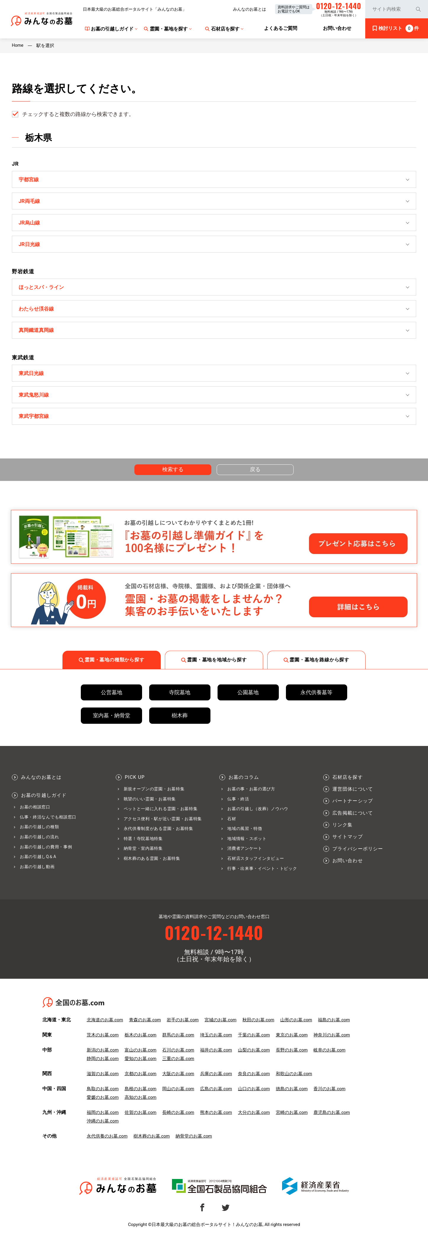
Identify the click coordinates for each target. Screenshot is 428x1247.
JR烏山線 (30, 224)
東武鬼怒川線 (35, 399)
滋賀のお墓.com (103, 1080)
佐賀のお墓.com (141, 1118)
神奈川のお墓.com (333, 1041)
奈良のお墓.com (255, 1080)
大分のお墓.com (255, 1118)
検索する (173, 474)
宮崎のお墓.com (293, 1118)
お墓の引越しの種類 (39, 832)
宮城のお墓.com (221, 1026)
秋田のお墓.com (259, 1026)
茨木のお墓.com (103, 1041)
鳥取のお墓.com (103, 1095)
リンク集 (342, 830)
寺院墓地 (179, 698)
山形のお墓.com (297, 1026)
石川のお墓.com (179, 1056)
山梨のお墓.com (255, 1056)
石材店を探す (347, 782)
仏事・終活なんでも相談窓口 (48, 822)
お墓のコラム (244, 782)
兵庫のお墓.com (217, 1080)
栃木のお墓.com (141, 1041)
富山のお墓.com (141, 1056)
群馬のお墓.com (179, 1041)
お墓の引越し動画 (37, 872)
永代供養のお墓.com (107, 1142)
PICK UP (135, 782)
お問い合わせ (347, 866)
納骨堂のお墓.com (194, 1142)
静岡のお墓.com (103, 1064)
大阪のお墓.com (179, 1080)
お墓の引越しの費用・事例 (46, 852)
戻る (255, 474)
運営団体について (352, 794)
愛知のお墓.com (141, 1064)
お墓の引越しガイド (44, 801)
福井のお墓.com (217, 1056)
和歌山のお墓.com (295, 1080)
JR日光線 (30, 246)
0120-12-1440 (213, 938)
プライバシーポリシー (357, 854)
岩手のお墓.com (183, 1026)
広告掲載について (352, 818)
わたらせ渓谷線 (37, 311)
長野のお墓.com (293, 1056)
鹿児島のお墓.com (333, 1118)
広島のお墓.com (217, 1095)
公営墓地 (111, 698)
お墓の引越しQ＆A (38, 862)
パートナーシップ (352, 806)
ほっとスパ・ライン (43, 289)
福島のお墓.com (335, 1026)
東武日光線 (32, 377)
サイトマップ (347, 842)
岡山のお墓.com (179, 1095)
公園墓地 (248, 698)
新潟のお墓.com (103, 1056)
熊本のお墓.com (217, 1118)
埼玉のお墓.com (217, 1041)
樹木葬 (180, 721)
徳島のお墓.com (293, 1095)
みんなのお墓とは (249, 9)
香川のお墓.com (331, 1095)
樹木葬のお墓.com (151, 1142)
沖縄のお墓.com (103, 1127)
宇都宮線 (29, 179)
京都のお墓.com (141, 1080)
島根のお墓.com (141, 1095)
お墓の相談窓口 (35, 812)
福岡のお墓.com (103, 1118)
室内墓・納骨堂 (111, 721)
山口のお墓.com (255, 1095)
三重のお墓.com (179, 1064)
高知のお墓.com (141, 1103)
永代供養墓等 (316, 698)
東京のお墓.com (293, 1041)
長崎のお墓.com (179, 1118)
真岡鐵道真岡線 (37, 333)
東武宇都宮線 (35, 421)
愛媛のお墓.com (103, 1103)
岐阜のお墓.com (331, 1056)
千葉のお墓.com (255, 1041)
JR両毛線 (30, 201)
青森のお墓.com (145, 1026)
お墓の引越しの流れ (39, 842)
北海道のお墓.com (105, 1026)
